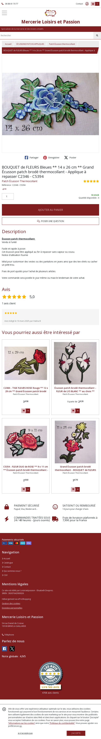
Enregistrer (51, 157)
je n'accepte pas (25, 733)
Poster (70, 157)
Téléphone (8, 634)
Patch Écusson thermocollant (62, 44)
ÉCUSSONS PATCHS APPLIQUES (30, 44)
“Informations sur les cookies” (21, 723)
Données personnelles (12, 608)
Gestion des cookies (11, 603)
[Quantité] (8, 196)
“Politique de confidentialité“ (62, 723)
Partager (31, 157)
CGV (4, 575)
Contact (79, 3)
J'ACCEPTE (76, 733)
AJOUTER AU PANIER (50, 210)
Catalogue (7, 562)
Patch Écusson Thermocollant (19, 181)
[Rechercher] (97, 35)
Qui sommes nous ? (11, 571)
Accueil (8, 44)
